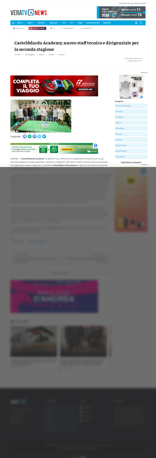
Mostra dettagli (133, 449)
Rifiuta (131, 434)
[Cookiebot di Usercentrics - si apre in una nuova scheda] (20, 449)
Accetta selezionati (131, 426)
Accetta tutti (131, 418)
